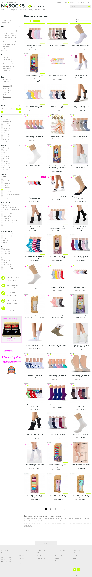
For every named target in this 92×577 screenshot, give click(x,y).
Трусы (20, 563)
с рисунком (8, 223)
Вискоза (6, 179)
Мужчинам (23, 10)
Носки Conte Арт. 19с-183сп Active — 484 (34, 227)
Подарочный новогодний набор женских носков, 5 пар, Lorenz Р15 (34, 76)
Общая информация (42, 553)
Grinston (6, 88)
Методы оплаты (59, 558)
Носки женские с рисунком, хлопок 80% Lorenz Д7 (57, 286)
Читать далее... (28, 525)
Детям (31, 10)
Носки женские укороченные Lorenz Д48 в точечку (57, 76)
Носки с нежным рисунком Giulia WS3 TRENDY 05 (80, 166)
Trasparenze (7, 97)
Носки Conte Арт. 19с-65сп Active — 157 (34, 465)
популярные (77, 21)
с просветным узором (10, 220)
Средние (7, 264)
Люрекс (6, 181)
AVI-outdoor (7, 79)
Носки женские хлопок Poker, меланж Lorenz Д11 (57, 316)
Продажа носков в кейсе (63, 575)
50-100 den (7, 253)
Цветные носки (8, 48)
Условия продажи (59, 561)
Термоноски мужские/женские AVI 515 (57, 346)
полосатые (7, 216)
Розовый (6, 128)
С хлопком (7, 190)
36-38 (6, 157)
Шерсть (6, 196)
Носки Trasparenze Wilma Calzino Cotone (80, 465)
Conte (6, 81)
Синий (6, 130)
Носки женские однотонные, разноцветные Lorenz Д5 (34, 46)
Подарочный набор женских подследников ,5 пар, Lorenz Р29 (80, 496)
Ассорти (7, 119)
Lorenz (6, 92)
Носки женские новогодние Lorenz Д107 (34, 405)
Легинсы (21, 558)
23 (5, 150)
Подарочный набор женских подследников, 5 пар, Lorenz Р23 (34, 316)
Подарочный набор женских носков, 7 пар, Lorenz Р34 (34, 496)
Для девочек (8, 59)
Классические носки (10, 31)
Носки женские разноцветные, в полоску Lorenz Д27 (34, 257)
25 (5, 152)
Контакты (72, 2)
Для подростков (8, 66)
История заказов (41, 558)
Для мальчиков (8, 64)
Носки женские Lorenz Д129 (34, 375)
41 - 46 (6, 168)
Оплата (66, 2)
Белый (6, 124)
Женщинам (14, 10)
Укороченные (8, 269)
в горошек (7, 205)
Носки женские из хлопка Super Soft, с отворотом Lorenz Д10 (57, 227)
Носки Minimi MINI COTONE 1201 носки (80, 46)
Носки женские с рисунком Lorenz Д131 (80, 405)
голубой (6, 137)
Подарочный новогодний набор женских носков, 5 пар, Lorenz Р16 (57, 167)
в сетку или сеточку (9, 207)
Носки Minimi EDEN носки (57, 136)
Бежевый (7, 121)
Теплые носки (7, 46)
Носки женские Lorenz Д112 (57, 405)
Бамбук (6, 176)
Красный (6, 126)
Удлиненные (7, 267)
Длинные (6, 260)
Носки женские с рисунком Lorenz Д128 (57, 46)
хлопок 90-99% (8, 192)
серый (6, 139)
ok (18, 109)
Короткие (7, 262)
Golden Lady (7, 86)
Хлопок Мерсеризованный (11, 194)
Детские (7, 57)
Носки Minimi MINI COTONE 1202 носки (34, 166)
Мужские (7, 70)
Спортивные (7, 238)
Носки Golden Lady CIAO (80, 434)
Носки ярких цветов (10, 37)
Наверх (45, 543)
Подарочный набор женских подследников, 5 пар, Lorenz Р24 (57, 496)
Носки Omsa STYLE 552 (80, 75)
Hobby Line (7, 90)
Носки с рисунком (9, 35)
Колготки (21, 555)
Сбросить (36, 21)
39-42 (6, 165)
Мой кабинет (80, 2)
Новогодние (7, 236)
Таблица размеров (78, 553)
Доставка (59, 2)
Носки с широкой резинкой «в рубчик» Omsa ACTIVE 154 (34, 435)
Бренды (37, 10)
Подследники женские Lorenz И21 (34, 136)
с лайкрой (7, 187)
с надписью (7, 218)
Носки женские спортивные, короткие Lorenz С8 (34, 197)
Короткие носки (8, 33)
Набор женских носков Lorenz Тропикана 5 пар (80, 316)
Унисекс (6, 73)
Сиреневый (7, 132)
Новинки (4, 10)
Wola (5, 99)
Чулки (20, 561)
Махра (6, 183)
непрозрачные (8, 212)
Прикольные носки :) (10, 42)
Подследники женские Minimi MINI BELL (80, 197)
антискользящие (8, 234)
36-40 (6, 159)
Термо (5, 242)
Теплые (6, 240)
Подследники (8, 40)
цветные (6, 225)
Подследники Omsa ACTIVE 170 (57, 197)
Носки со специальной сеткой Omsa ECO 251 (80, 107)
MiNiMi (6, 95)
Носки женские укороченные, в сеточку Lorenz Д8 (34, 107)
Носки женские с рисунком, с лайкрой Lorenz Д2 (57, 107)
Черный (6, 135)
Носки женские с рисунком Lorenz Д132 (57, 435)
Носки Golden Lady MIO (34, 286)
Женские (7, 68)
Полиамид (7, 185)
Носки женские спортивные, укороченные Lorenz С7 (80, 286)
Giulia (6, 84)
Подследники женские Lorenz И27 (57, 376)
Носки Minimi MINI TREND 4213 (34, 345)
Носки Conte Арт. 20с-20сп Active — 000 (80, 227)
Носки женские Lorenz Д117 (80, 136)
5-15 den (6, 251)
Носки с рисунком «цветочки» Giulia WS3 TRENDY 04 (80, 346)
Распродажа (46, 10)
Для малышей (8, 62)
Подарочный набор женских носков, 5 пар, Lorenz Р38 (57, 257)
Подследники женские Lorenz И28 (80, 376)
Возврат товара (59, 555)
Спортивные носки (9, 44)
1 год (6, 148)
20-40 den (7, 249)
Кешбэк (39, 555)
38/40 (6, 161)
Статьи (75, 558)
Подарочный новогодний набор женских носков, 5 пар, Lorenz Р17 (57, 465)
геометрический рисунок (11, 209)
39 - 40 (6, 163)
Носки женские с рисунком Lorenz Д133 (80, 257)
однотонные (7, 214)
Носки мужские (23, 553)
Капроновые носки (9, 29)
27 (5, 154)
